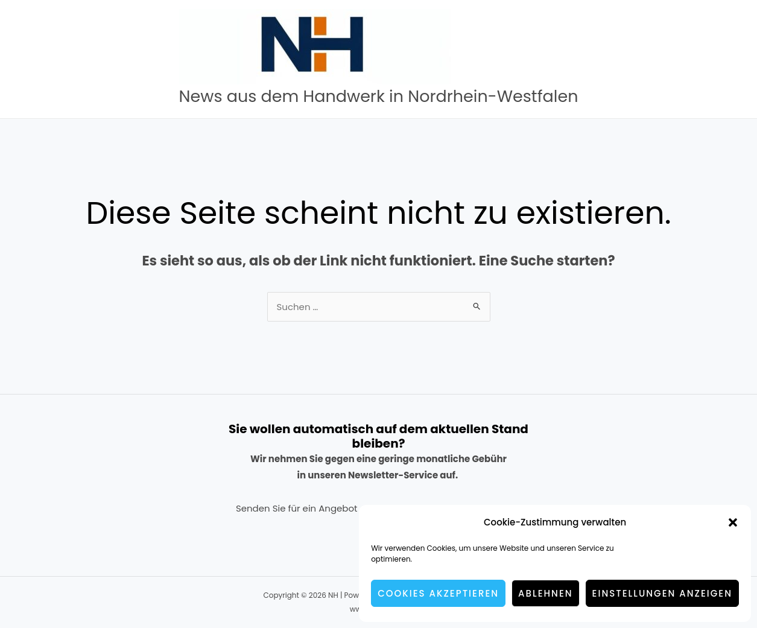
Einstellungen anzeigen (662, 593)
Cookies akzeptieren (438, 593)
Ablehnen (545, 593)
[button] (733, 522)
